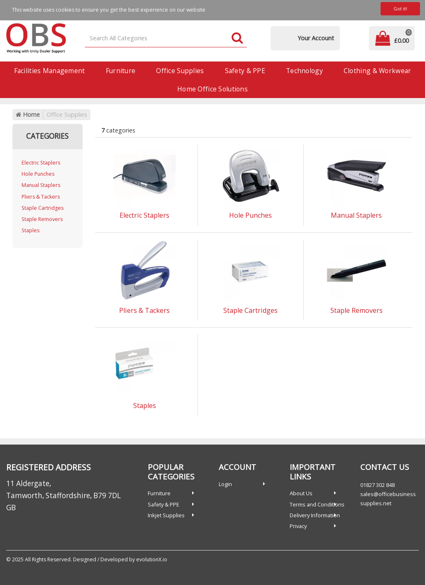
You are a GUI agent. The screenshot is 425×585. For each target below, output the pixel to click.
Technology (304, 70)
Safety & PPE (245, 70)
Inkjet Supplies (166, 515)
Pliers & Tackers (41, 196)
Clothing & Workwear (377, 70)
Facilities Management (49, 70)
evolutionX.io (151, 559)
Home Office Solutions (212, 88)
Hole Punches (38, 173)
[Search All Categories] (166, 38)
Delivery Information (315, 515)
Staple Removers (42, 219)
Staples (30, 230)
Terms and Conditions (317, 504)
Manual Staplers (41, 185)
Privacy (298, 526)
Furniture (121, 70)
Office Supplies (180, 70)
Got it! (400, 8)
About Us (301, 493)
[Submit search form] (237, 38)
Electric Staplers (41, 162)
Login (225, 484)
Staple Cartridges (43, 207)
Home (28, 114)
